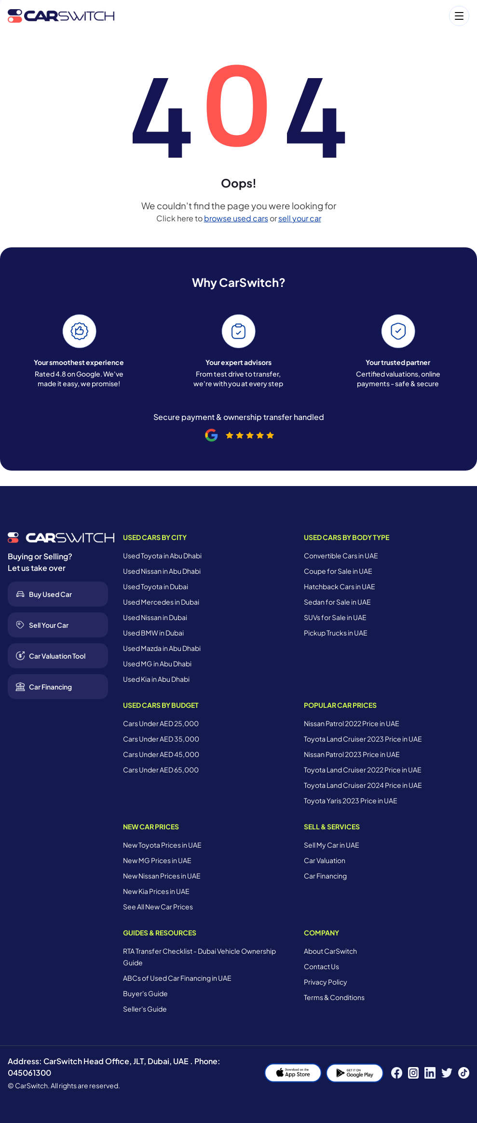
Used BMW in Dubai (153, 632)
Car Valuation (324, 860)
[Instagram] (413, 1073)
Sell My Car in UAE (331, 844)
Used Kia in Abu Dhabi (156, 679)
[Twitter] (446, 1073)
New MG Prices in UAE (157, 860)
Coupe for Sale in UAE (338, 571)
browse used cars (236, 218)
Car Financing (325, 875)
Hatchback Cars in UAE (339, 586)
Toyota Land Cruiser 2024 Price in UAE (363, 785)
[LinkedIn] (430, 1073)
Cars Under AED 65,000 (161, 769)
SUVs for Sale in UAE (335, 617)
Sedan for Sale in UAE (337, 601)
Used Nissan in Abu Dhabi (162, 571)
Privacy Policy (325, 981)
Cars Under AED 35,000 (161, 738)
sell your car (299, 218)
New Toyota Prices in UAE (162, 844)
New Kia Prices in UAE (156, 891)
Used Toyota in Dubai (155, 586)
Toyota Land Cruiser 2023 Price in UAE (363, 738)
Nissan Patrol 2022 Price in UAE (351, 723)
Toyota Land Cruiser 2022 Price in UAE (363, 769)
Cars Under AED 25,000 (161, 723)
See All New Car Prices (158, 906)
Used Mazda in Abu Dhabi (162, 648)
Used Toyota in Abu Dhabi (162, 555)
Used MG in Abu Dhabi (157, 663)
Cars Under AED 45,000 (161, 754)
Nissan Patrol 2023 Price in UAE (352, 754)
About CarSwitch (330, 951)
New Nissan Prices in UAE (162, 875)
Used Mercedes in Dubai (161, 601)
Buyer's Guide (145, 993)
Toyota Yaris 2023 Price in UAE (350, 800)
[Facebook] (396, 1073)
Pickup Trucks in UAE (336, 632)
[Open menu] (296, 16)
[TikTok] (463, 1073)
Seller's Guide (145, 1008)
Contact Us (321, 966)
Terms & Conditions (334, 997)
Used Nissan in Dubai (155, 617)
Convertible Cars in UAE (341, 555)
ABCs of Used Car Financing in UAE (177, 978)
